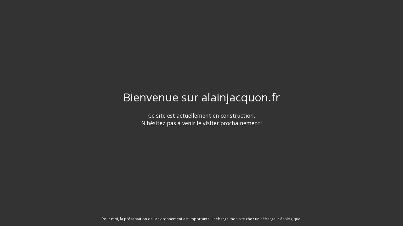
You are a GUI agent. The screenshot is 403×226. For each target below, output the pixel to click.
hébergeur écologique (280, 219)
